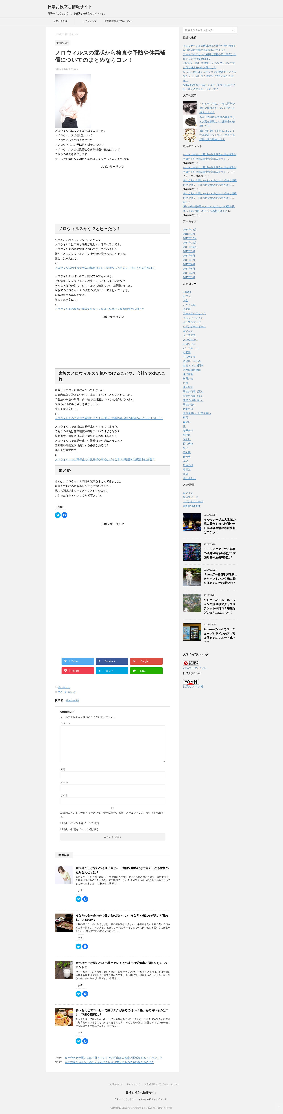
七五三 (187, 352)
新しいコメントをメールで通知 (81, 823)
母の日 (187, 421)
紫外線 (187, 452)
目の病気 (188, 443)
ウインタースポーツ (194, 326)
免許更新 (188, 374)
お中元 (187, 296)
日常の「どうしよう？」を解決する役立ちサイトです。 (141, 1099)
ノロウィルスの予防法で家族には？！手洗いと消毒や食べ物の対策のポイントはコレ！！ (109, 418)
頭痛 (185, 473)
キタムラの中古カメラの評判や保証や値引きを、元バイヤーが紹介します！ (217, 108)
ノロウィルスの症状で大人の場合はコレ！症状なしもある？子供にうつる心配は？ (105, 267)
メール (64, 782)
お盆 (185, 300)
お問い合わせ (60, 21)
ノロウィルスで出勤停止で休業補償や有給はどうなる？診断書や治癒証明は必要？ (105, 459)
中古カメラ (189, 356)
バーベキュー (190, 348)
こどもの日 (189, 304)
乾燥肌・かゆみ (192, 361)
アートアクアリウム (194, 313)
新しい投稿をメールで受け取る (81, 829)
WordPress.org (191, 505)
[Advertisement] (113, 191)
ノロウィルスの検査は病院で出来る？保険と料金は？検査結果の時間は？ (99, 309)
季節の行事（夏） (193, 391)
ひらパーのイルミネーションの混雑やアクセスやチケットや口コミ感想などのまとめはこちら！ (209, 76)
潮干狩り (188, 430)
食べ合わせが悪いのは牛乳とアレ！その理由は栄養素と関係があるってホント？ (113, 1057)
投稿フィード (190, 497)
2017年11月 (190, 242)
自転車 (187, 456)
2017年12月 (190, 238)
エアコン (188, 330)
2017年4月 (189, 272)
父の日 (187, 439)
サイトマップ (89, 21)
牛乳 (60, 692)
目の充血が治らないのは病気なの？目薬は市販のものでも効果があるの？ (109, 1062)
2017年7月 (189, 259)
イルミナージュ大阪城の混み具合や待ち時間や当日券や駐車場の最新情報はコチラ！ (220, 526)
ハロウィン (189, 343)
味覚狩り (188, 387)
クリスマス (189, 335)
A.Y (185, 202)
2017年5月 (189, 268)
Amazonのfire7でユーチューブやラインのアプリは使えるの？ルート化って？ (220, 635)
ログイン (188, 492)
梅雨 (185, 417)
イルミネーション (193, 317)
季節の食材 (189, 404)
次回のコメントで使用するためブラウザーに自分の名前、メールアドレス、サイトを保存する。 (112, 814)
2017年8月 (189, 255)
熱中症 (187, 434)
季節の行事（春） (193, 395)
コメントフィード (193, 501)
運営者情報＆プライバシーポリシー (118, 22)
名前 (62, 769)
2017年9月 (189, 251)
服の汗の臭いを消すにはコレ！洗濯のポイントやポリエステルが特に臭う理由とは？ (217, 135)
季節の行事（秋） (193, 400)
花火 (185, 460)
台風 (185, 382)
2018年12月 (190, 229)
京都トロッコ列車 (193, 365)
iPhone (187, 291)
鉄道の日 (188, 465)
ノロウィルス (190, 339)
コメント (65, 723)
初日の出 (188, 378)
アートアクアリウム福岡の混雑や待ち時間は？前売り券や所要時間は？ (220, 553)
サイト (64, 795)
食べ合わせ (64, 687)
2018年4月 (189, 233)
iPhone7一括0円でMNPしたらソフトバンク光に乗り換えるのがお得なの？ (220, 579)
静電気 (187, 469)
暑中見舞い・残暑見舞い (197, 413)
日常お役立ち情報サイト (70, 7)
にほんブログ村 (193, 686)
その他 (187, 309)
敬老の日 (188, 408)
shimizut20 (72, 700)
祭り (185, 447)
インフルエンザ (192, 322)
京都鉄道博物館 (192, 369)
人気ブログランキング (194, 667)
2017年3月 (189, 277)
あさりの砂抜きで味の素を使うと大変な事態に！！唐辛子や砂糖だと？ (217, 121)
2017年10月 (190, 246)
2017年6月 (189, 264)
